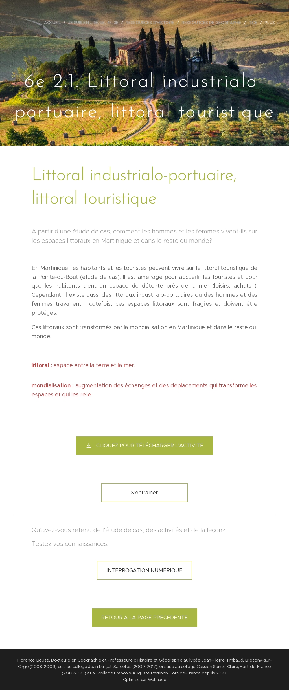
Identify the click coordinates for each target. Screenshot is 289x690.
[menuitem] (54, 23)
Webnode (157, 679)
